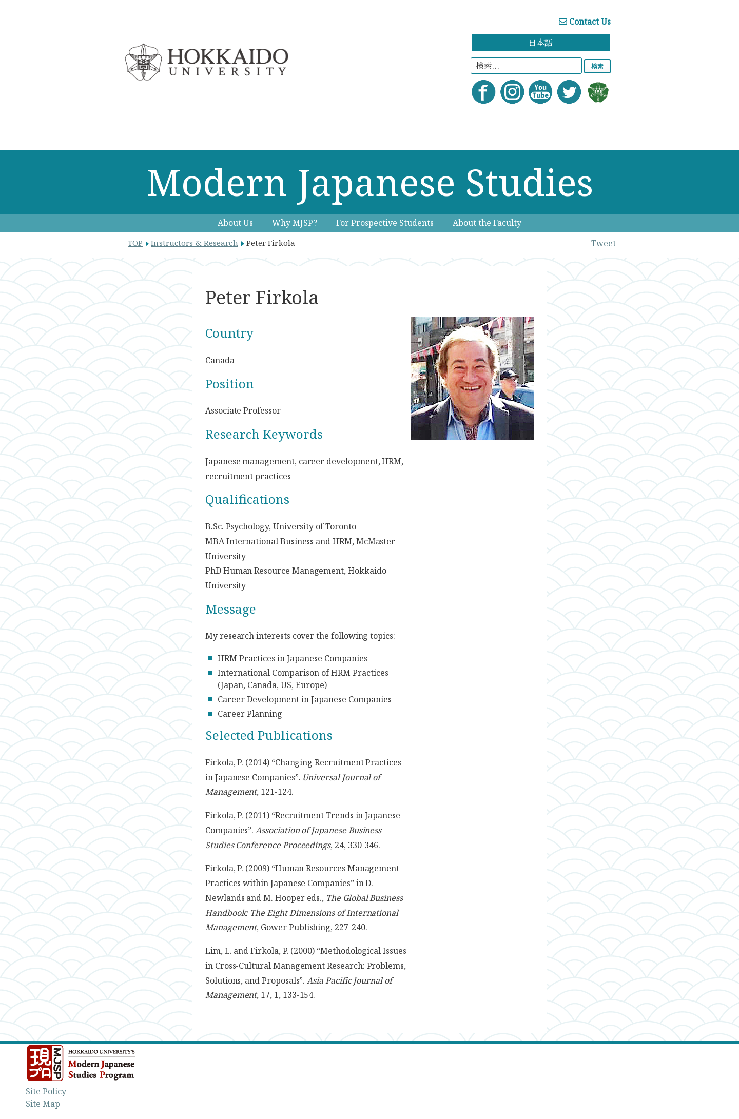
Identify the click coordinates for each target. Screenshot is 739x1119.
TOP (135, 243)
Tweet (603, 243)
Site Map (43, 1103)
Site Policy (46, 1091)
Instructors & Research (194, 243)
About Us (235, 222)
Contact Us (585, 21)
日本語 (540, 42)
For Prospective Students (385, 222)
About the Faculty (487, 222)
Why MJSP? (294, 222)
